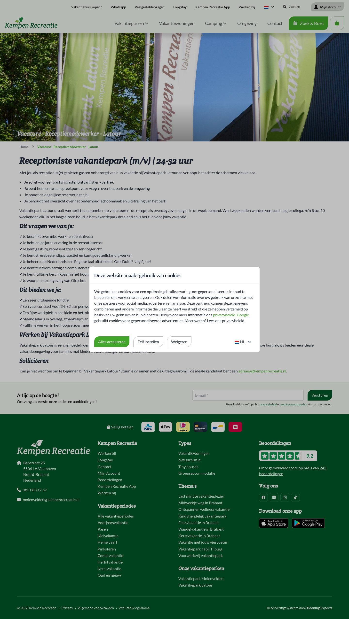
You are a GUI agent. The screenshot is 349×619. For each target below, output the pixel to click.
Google (243, 314)
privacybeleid (224, 314)
